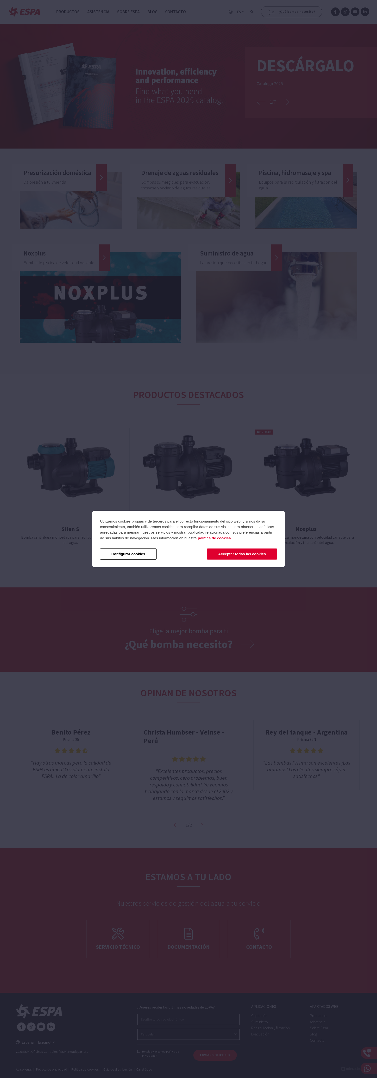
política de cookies (214, 538)
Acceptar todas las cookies (242, 554)
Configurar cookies (128, 554)
